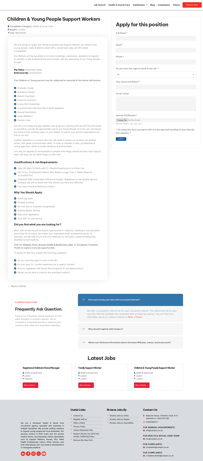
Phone (120, 59)
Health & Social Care (119, 6)
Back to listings (18, 288)
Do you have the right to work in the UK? (137, 71)
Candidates (140, 6)
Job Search (100, 6)
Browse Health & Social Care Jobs (55, 246)
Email (119, 47)
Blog (152, 6)
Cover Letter (122, 96)
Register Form (30, 246)
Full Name (121, 35)
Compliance (164, 6)
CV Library (82, 246)
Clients (176, 6)
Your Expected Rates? (128, 84)
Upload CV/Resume (126, 119)
